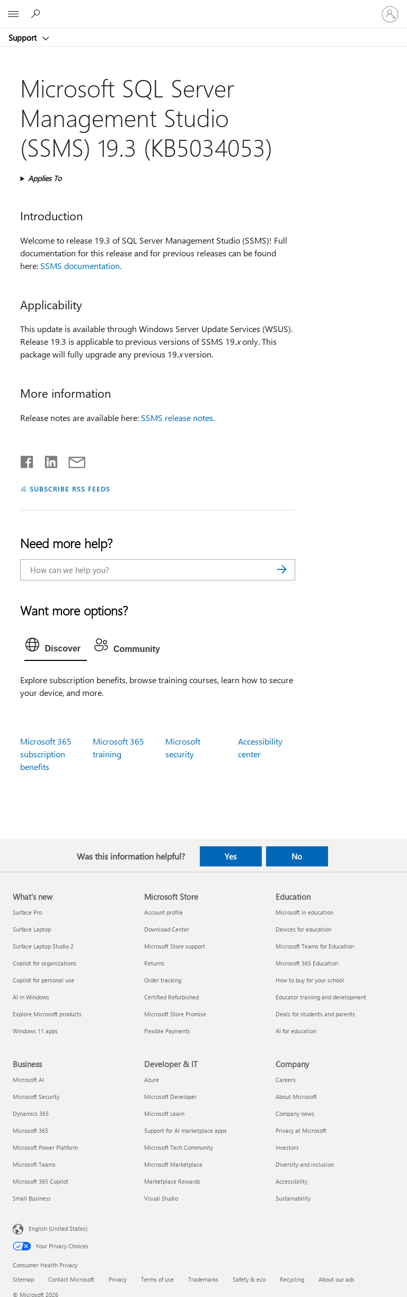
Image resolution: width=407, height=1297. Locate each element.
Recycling (292, 1279)
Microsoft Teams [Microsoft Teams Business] (34, 1164)
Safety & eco (249, 1279)
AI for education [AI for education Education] (296, 1031)
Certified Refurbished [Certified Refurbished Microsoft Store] (171, 997)
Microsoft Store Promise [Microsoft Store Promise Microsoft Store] (175, 1014)
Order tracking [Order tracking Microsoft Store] (162, 980)
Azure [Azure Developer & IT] (151, 1080)
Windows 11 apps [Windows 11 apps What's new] (35, 1031)
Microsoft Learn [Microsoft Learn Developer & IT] (164, 1113)
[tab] (55, 647)
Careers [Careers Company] (286, 1080)
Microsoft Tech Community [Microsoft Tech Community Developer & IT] (178, 1147)
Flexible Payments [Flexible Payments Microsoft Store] (167, 1031)
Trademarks (203, 1279)
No (296, 856)
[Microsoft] (203, 8)
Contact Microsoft (71, 1279)
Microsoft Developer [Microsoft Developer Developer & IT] (170, 1097)
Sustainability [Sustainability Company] (293, 1198)
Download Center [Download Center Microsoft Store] (166, 929)
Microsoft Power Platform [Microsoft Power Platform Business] (45, 1147)
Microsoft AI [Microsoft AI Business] (28, 1080)
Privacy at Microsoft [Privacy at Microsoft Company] (301, 1130)
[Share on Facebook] (27, 459)
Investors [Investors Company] (287, 1147)
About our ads (336, 1279)
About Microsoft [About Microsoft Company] (296, 1097)
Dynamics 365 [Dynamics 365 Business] (31, 1113)
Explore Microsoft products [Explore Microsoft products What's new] (47, 1014)
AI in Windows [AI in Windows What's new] (31, 997)
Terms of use (157, 1279)
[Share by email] (72, 459)
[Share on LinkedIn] (47, 459)
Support (23, 37)
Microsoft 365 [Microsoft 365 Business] (30, 1130)
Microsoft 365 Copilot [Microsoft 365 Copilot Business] (40, 1181)
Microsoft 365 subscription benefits (46, 754)
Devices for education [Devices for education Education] (303, 929)
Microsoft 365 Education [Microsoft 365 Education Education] (307, 963)
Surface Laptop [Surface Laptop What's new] (32, 929)
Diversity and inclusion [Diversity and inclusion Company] (305, 1164)
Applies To (44, 178)
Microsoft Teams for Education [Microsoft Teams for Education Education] (315, 946)
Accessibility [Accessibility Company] (291, 1181)
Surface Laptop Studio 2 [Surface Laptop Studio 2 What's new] (43, 946)
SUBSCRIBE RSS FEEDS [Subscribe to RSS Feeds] (70, 488)
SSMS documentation (80, 265)
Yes (230, 856)
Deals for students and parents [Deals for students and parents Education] (315, 1014)
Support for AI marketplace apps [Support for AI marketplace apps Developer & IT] (185, 1130)
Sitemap (23, 1279)
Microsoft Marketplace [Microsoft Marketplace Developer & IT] (173, 1164)
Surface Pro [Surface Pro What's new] (27, 912)
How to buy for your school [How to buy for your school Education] (310, 980)
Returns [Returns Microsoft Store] (154, 963)
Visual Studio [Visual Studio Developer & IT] (161, 1198)
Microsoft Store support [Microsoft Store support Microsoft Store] (174, 946)
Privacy (118, 1279)
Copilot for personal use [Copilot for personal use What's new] (43, 980)
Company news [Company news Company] (295, 1113)
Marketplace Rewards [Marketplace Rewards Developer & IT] (172, 1181)
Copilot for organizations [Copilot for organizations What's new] (44, 963)
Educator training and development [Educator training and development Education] (321, 997)
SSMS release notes (177, 417)
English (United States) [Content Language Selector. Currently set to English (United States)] (58, 1228)
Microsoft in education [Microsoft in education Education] (304, 912)
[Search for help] (37, 13)
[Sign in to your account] (390, 14)
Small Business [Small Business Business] (32, 1198)
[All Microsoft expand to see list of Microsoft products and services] (13, 14)
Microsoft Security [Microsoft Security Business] (36, 1097)
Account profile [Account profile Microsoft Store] (163, 912)
